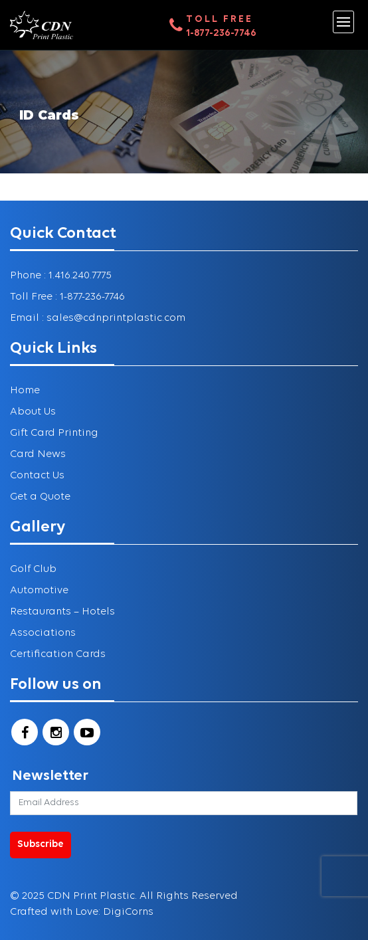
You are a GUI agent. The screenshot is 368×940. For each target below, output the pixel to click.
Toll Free (219, 20)
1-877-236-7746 (221, 34)
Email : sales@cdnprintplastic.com (97, 318)
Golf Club (33, 569)
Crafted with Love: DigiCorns (81, 912)
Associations (43, 633)
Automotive (39, 590)
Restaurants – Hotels (62, 612)
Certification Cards (58, 654)
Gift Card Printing (54, 433)
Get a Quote (40, 497)
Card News (38, 454)
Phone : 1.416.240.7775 (61, 275)
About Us (33, 412)
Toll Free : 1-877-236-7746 (67, 297)
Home (25, 390)
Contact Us (37, 475)
